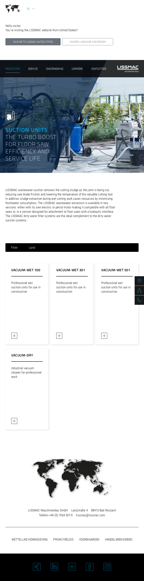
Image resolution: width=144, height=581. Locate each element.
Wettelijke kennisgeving (30, 539)
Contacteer (98, 69)
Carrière (77, 69)
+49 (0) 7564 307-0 (61, 515)
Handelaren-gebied (119, 539)
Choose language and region (88, 41)
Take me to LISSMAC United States (33, 41)
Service (33, 69)
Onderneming (54, 69)
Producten (12, 69)
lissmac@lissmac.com (90, 515)
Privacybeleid (63, 539)
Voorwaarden (89, 539)
